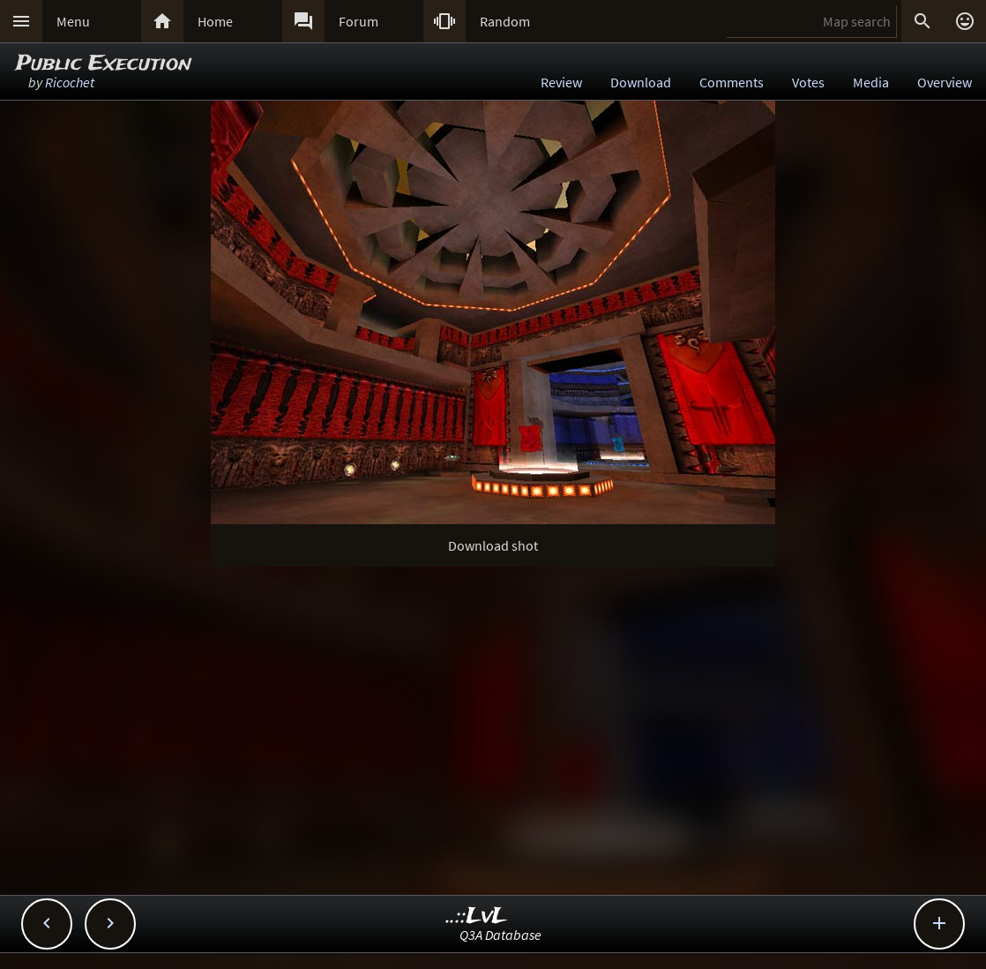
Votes (808, 82)
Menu (73, 21)
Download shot (493, 545)
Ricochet (69, 82)
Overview (944, 82)
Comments (731, 82)
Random (505, 21)
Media (871, 82)
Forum (358, 21)
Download (640, 82)
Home (215, 21)
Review (561, 82)
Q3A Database (500, 934)
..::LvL (476, 916)
